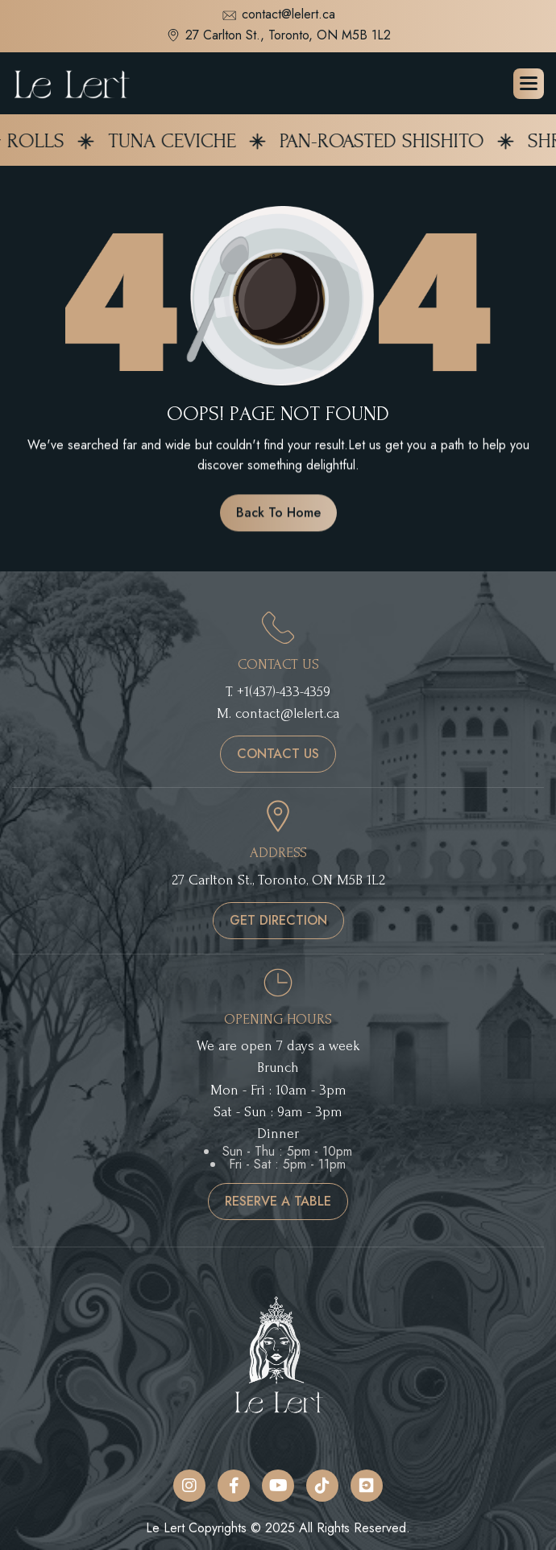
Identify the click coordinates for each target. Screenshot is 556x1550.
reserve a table (278, 1201)
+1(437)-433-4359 (283, 691)
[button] (528, 83)
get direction (278, 920)
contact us (278, 753)
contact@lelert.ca (278, 15)
